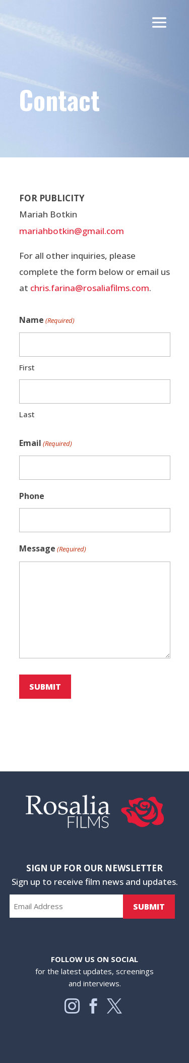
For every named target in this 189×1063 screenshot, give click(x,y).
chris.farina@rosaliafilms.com (89, 288)
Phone (31, 495)
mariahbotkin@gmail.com (71, 231)
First (27, 367)
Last (27, 414)
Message (52, 549)
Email (45, 443)
